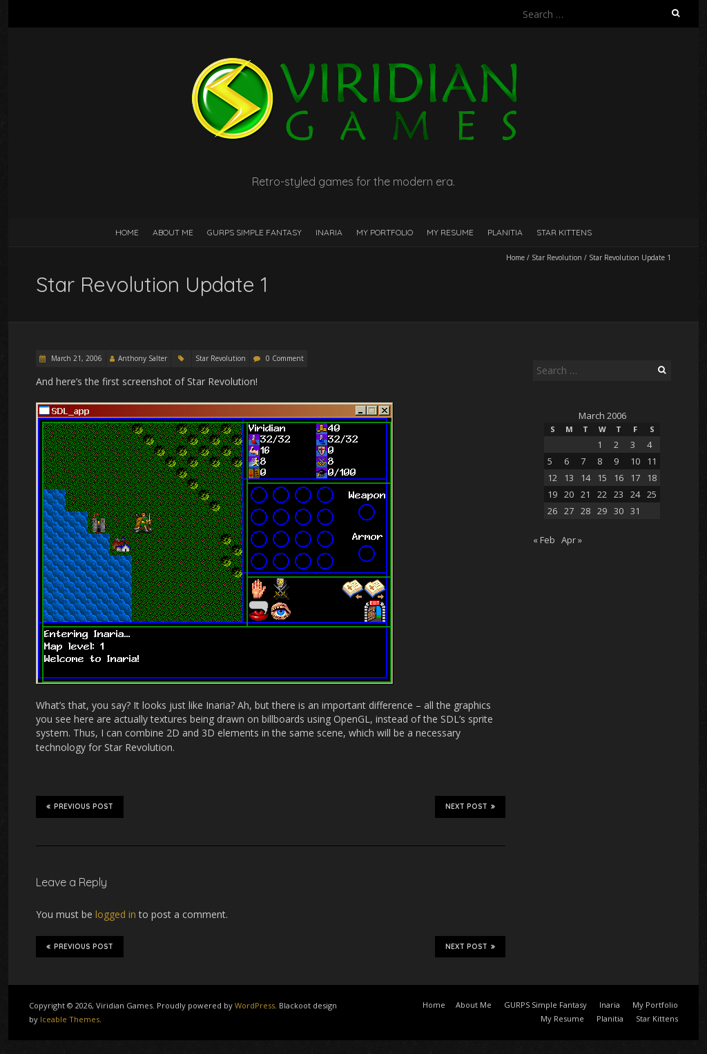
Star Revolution (557, 257)
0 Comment (285, 358)
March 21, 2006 (75, 358)
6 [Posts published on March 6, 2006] (566, 461)
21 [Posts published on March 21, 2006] (585, 494)
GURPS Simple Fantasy (254, 232)
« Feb (544, 540)
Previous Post (79, 806)
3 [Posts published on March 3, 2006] (632, 444)
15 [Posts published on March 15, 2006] (602, 477)
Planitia (505, 232)
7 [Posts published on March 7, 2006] (583, 461)
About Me (173, 232)
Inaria (329, 232)
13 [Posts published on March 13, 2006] (569, 477)
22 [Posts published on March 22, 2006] (602, 494)
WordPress (255, 1005)
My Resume (450, 232)
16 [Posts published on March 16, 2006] (618, 477)
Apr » (571, 540)
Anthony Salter (142, 358)
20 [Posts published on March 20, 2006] (569, 494)
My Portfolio (384, 232)
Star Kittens (564, 232)
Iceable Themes (69, 1019)
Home (127, 232)
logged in (115, 914)
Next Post (470, 806)
